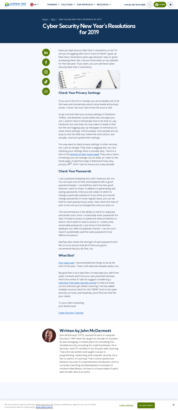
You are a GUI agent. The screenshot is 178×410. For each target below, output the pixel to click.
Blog (35, 21)
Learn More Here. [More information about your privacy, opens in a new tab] (44, 407)
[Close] (173, 405)
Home (26, 21)
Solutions (67, 5)
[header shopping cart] (170, 5)
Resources (103, 5)
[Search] (149, 5)
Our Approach (85, 5)
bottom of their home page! (83, 153)
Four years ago (54, 241)
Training (52, 5)
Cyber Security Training (59, 285)
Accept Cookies (146, 405)
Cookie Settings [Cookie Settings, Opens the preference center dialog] (126, 405)
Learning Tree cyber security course (80, 258)
